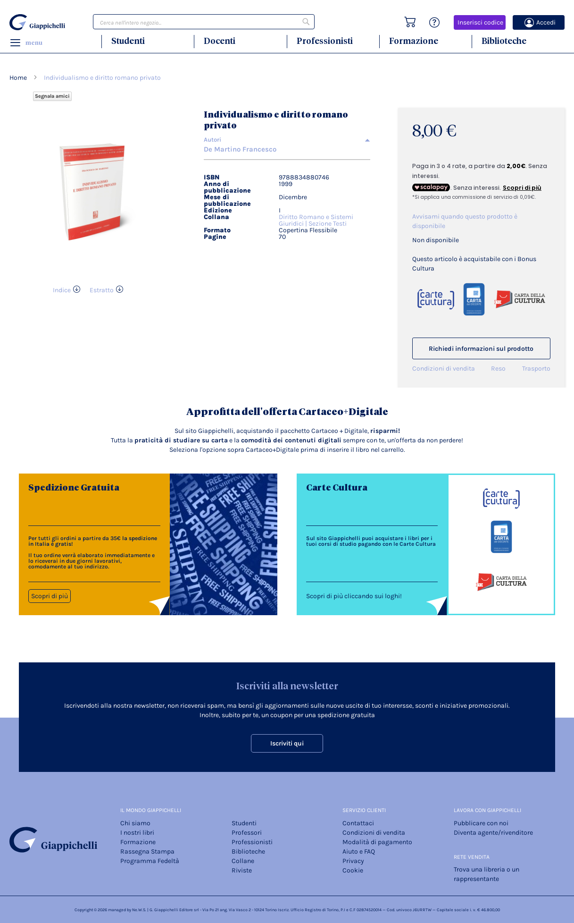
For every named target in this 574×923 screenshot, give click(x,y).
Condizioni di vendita (443, 368)
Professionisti (325, 41)
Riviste (242, 870)
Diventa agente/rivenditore (493, 833)
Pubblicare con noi (481, 823)
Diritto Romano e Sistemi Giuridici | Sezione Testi (316, 220)
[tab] (287, 139)
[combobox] (204, 21)
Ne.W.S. (139, 909)
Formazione (413, 41)
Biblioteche (504, 41)
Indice (62, 290)
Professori (247, 833)
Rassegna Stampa (147, 851)
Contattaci (358, 823)
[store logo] (37, 22)
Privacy (353, 861)
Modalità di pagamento (377, 842)
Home (18, 78)
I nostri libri (137, 833)
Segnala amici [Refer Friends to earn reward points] (52, 96)
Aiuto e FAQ (358, 851)
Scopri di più (49, 596)
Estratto (102, 290)
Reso (498, 368)
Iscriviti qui (287, 743)
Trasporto (536, 368)
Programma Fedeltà (149, 861)
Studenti (128, 41)
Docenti (219, 41)
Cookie (352, 870)
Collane (243, 861)
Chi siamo (135, 823)
